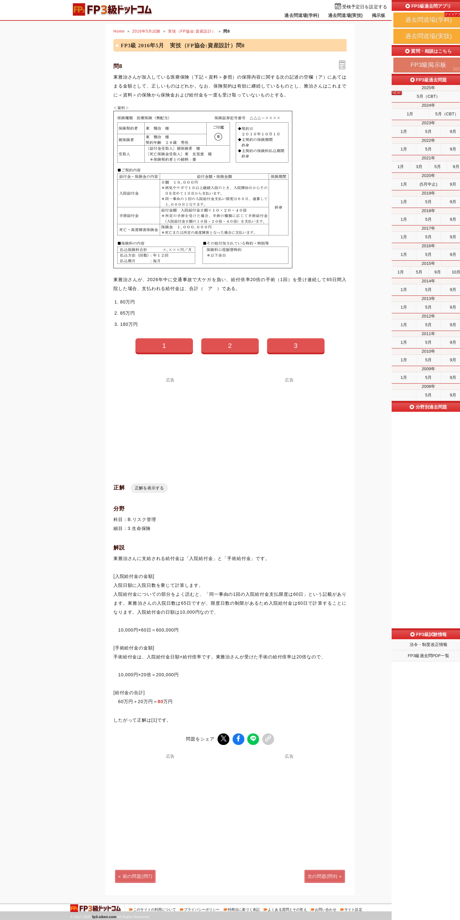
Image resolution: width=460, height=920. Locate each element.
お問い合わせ (325, 908)
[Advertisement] (170, 426)
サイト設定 (353, 908)
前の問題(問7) (138, 875)
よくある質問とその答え (287, 908)
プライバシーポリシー (201, 908)
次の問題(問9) (323, 875)
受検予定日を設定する (364, 6)
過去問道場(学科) (301, 15)
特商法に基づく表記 (244, 908)
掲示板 (378, 15)
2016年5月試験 (146, 31)
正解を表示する (149, 488)
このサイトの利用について (154, 908)
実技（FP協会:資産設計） (192, 31)
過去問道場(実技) (345, 15)
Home (119, 31)
